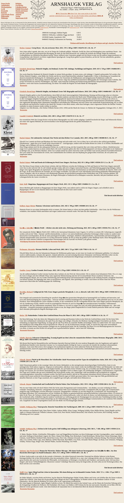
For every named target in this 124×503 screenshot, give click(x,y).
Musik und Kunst (22, 11)
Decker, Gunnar (25, 48)
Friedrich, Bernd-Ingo (27, 69)
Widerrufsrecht (44, 27)
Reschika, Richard (26, 292)
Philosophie (5, 16)
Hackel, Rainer (25, 138)
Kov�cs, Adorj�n (26, 228)
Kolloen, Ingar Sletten (27, 206)
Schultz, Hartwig (25, 338)
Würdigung (24, 241)
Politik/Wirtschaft (22, 9)
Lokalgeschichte (21, 7)
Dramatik (4, 11)
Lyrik (3, 9)
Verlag (18, 16)
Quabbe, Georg (25, 270)
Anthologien (5, 5)
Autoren (18, 14)
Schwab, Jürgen (25, 359)
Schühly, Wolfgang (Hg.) (28, 407)
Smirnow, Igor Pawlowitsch (29, 451)
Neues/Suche (5, 3)
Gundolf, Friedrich (26, 116)
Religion (18, 3)
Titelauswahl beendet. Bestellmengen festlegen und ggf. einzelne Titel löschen (96, 43)
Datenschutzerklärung (37, 29)
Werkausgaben (6, 7)
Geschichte (19, 5)
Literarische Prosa (7, 14)
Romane (4, 12)
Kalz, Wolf (23, 184)
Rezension (23, 85)
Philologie (4, 18)
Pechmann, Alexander (27, 249)
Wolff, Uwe (23, 472)
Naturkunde (20, 12)
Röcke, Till (23, 315)
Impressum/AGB (21, 18)
